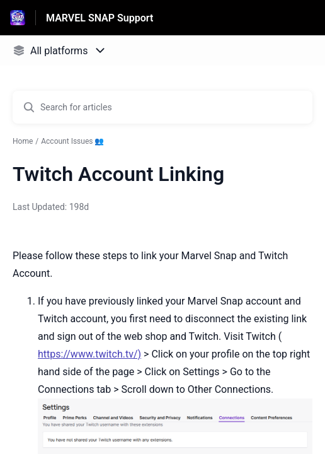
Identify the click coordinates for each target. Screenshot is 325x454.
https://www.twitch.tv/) (89, 354)
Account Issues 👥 (72, 141)
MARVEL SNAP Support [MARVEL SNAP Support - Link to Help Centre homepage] (99, 18)
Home (23, 141)
